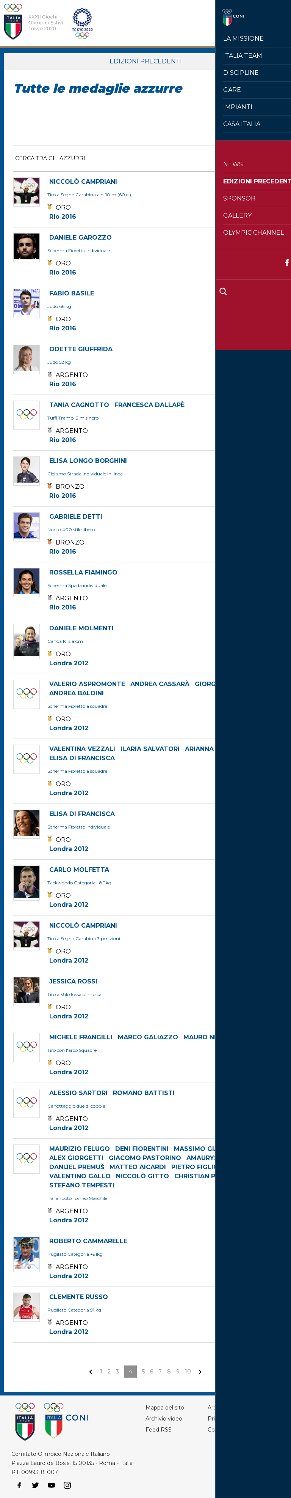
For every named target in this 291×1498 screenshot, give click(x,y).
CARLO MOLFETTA (79, 869)
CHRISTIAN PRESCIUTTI (211, 1176)
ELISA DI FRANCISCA (82, 758)
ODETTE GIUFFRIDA (81, 349)
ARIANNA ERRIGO (212, 749)
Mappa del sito (165, 1407)
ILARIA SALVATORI (150, 749)
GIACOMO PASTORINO (145, 1158)
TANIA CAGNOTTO (79, 405)
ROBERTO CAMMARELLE (88, 1241)
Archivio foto (224, 1407)
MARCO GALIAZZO (148, 1037)
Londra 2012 (68, 663)
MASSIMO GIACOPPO (208, 1148)
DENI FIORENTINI (142, 1148)
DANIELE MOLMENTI (81, 628)
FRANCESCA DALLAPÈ (149, 405)
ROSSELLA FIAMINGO (83, 572)
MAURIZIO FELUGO (79, 1148)
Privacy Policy (226, 1418)
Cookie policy (225, 1429)
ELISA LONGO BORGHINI (88, 460)
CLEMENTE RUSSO (78, 1297)
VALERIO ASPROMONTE (87, 684)
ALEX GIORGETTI (76, 1158)
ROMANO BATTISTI (144, 1093)
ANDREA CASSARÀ (159, 684)
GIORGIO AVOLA (221, 684)
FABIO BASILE (71, 293)
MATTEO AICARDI (138, 1167)
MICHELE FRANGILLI (81, 1037)
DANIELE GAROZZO (80, 237)
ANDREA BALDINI (76, 693)
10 (188, 1371)
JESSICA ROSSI (73, 981)
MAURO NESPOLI (210, 1037)
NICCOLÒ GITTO (142, 1176)
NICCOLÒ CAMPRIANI (83, 181)
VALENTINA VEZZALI (82, 749)
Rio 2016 (62, 216)
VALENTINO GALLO (80, 1176)
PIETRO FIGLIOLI (197, 1167)
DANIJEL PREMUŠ (76, 1167)
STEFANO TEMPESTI (81, 1185)
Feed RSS (159, 1429)
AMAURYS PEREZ (213, 1158)
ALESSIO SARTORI (78, 1093)
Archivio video (164, 1418)
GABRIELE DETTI (75, 516)
